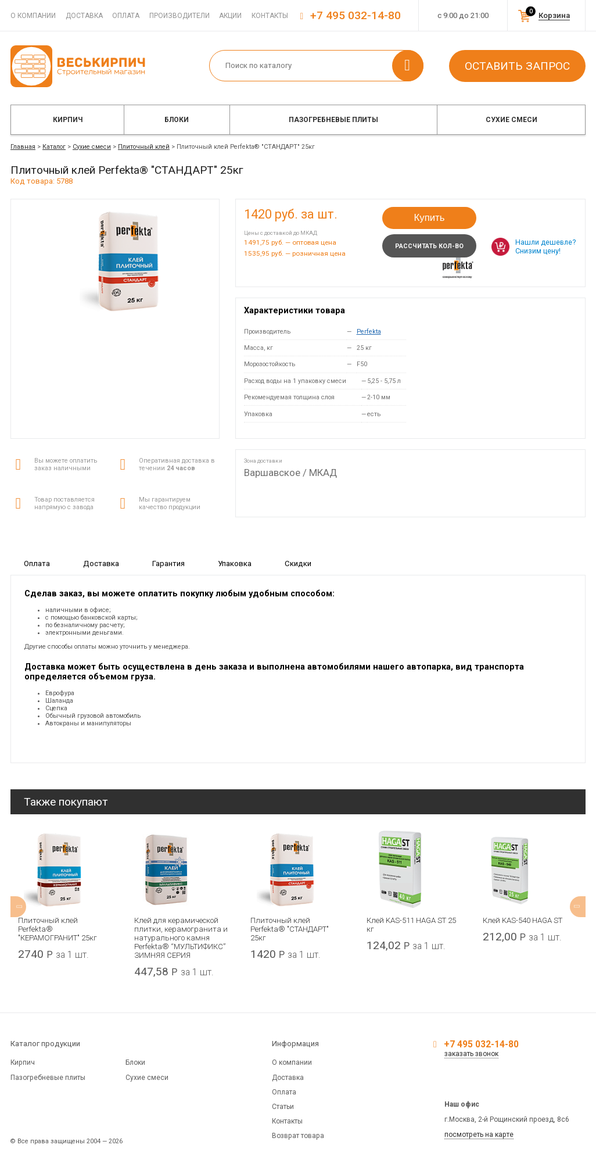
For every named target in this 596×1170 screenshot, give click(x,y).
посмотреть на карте (479, 1134)
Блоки (176, 120)
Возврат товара (298, 1136)
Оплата (125, 16)
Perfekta (369, 331)
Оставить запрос (517, 66)
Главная (22, 147)
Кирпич (67, 120)
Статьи (283, 1107)
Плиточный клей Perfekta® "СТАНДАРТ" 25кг (289, 929)
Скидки (298, 563)
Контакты (270, 16)
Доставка (84, 16)
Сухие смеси (511, 120)
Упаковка (235, 563)
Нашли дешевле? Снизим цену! (545, 246)
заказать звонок (471, 1054)
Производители (179, 16)
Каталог (54, 147)
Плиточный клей (144, 147)
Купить (429, 217)
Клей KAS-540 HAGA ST (522, 920)
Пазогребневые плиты (333, 120)
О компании (33, 16)
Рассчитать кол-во (429, 246)
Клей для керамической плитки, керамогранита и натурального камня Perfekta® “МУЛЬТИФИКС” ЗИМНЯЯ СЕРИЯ (181, 938)
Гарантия (168, 563)
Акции (230, 16)
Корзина (554, 15)
